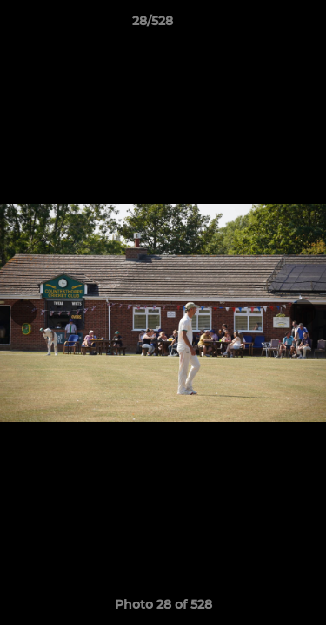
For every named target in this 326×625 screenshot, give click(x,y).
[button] (263, 25)
